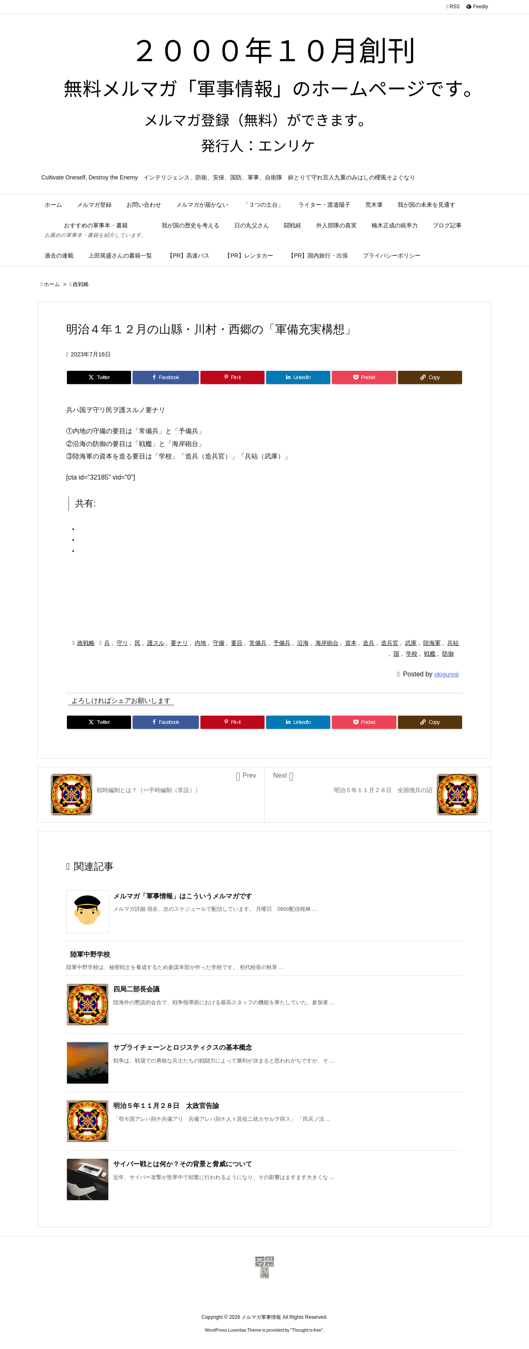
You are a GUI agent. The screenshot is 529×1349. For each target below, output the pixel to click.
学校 (411, 653)
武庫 (411, 643)
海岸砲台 (326, 643)
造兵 (368, 643)
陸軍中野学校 (90, 954)
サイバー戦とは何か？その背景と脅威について (182, 1164)
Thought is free (306, 1330)
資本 (351, 643)
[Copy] (430, 377)
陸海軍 (432, 643)
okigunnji (446, 674)
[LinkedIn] (298, 377)
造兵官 (389, 643)
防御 (448, 653)
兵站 (453, 643)
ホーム (52, 284)
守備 (218, 643)
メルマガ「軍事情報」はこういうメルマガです (182, 896)
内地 (200, 643)
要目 (237, 643)
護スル (155, 643)
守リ (122, 643)
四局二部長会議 (136, 989)
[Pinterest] (232, 377)
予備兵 (282, 643)
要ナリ (179, 643)
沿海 (303, 643)
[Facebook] (165, 377)
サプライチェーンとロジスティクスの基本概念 (182, 1047)
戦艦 (430, 653)
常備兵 (258, 643)
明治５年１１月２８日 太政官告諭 (166, 1105)
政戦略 (81, 284)
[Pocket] (364, 377)
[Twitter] (99, 377)
